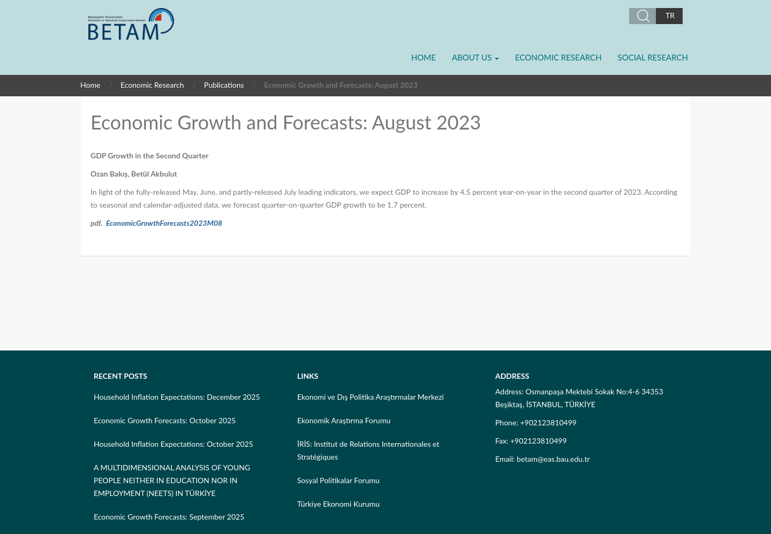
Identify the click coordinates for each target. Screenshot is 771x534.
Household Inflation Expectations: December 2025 (177, 396)
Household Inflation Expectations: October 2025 (173, 443)
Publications (224, 84)
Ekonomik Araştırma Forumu (343, 420)
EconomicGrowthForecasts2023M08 (164, 222)
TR (670, 15)
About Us (475, 57)
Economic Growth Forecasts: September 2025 (169, 516)
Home (423, 57)
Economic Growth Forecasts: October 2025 (165, 420)
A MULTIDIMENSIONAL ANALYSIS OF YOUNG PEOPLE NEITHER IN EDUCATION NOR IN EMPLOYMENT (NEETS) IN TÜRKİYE (172, 480)
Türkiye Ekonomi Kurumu (338, 503)
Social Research (653, 57)
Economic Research (558, 57)
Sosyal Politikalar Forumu (338, 480)
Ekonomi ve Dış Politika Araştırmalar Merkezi (370, 396)
